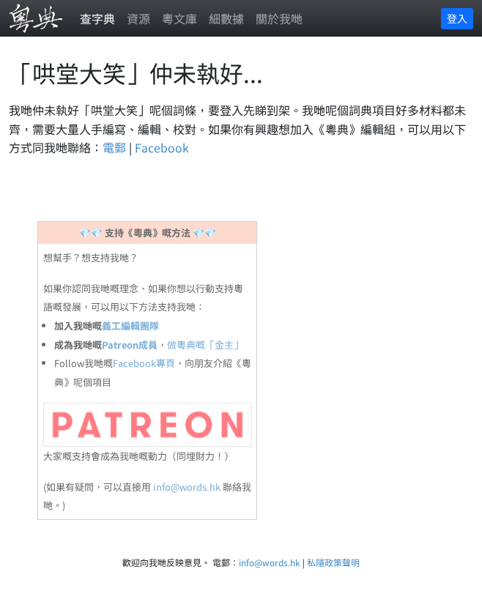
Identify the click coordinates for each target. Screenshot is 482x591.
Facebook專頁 (144, 363)
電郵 (114, 147)
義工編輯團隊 (130, 325)
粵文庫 (179, 18)
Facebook (162, 147)
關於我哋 (279, 18)
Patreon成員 (129, 345)
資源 (138, 18)
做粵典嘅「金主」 (205, 345)
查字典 (97, 18)
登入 (457, 18)
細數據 (226, 18)
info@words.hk (186, 487)
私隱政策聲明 (333, 562)
